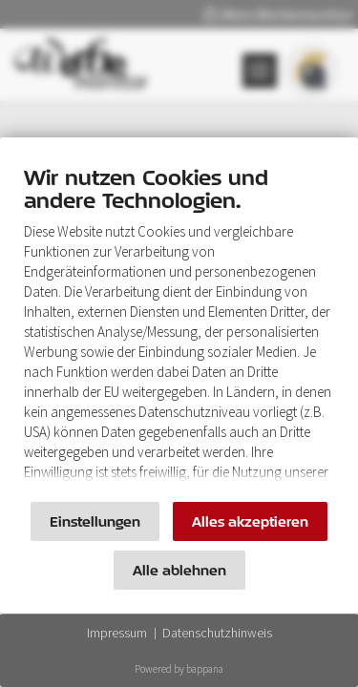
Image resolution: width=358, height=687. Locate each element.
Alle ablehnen (179, 570)
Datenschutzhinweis (217, 632)
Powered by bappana (179, 669)
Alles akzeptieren (250, 521)
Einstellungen (95, 521)
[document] (179, 329)
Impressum (117, 632)
